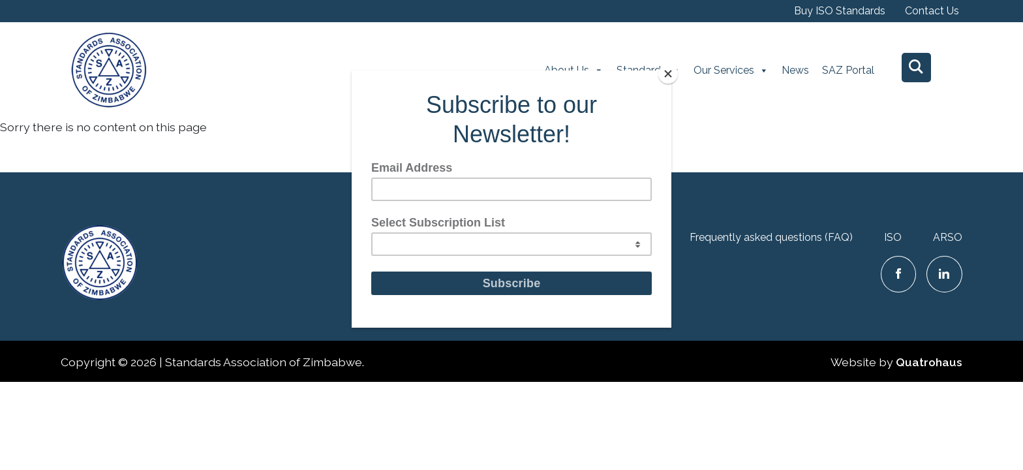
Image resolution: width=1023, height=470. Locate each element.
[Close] (668, 74)
